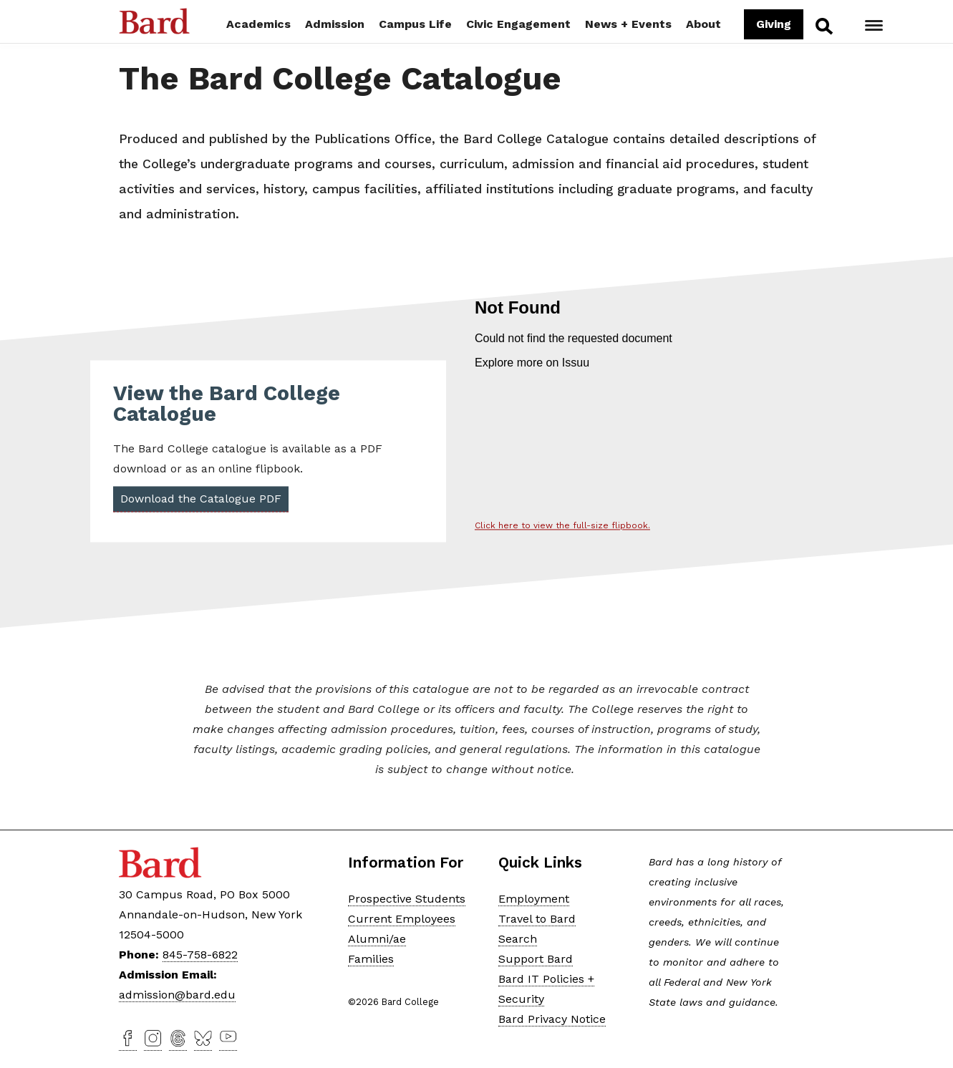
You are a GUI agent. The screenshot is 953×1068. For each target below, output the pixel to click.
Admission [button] (334, 24)
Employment (533, 899)
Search (823, 25)
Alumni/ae (377, 939)
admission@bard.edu (177, 994)
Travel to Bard (537, 919)
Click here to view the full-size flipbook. (561, 526)
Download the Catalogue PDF (200, 499)
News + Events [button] (628, 24)
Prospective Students (406, 899)
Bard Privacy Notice (552, 1019)
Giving (773, 24)
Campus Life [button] (415, 24)
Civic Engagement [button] (518, 24)
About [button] (703, 24)
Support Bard (535, 959)
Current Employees (401, 919)
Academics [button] (258, 24)
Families (371, 959)
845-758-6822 (200, 954)
